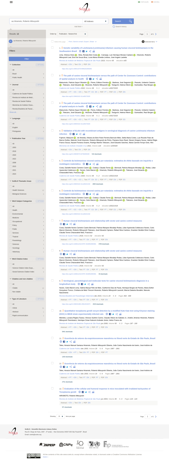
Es (75, 92)
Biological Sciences (19, 194)
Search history (121, 27)
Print (70, 41)
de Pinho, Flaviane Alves (114, 140)
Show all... (13, 112)
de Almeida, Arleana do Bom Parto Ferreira (93, 138)
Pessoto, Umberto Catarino (145, 82)
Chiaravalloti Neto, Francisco (70, 173)
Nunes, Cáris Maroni (88, 170)
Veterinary (16, 252)
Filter (27, 59)
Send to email (78, 41)
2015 (14, 166)
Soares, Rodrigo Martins (93, 143)
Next (156, 35)
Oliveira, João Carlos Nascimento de (120, 345)
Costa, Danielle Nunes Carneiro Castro (74, 168)
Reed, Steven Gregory (132, 140)
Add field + (78, 27)
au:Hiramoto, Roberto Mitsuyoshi (46, 21)
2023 (14, 174)
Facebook (83, 51)
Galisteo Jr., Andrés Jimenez (129, 318)
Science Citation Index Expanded (23, 268)
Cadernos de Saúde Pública (22, 94)
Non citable (16, 292)
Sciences (15, 244)
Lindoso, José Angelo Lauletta (115, 57)
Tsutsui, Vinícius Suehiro (88, 318)
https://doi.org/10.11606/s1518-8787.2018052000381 (79, 244)
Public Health (17, 77)
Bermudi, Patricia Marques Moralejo (128, 168)
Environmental (17, 214)
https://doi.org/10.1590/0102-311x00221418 (76, 184)
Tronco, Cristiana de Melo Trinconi (81, 290)
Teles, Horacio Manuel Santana (71, 345)
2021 (14, 170)
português (144, 2)
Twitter (86, 51)
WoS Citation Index (20, 259)
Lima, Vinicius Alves (66, 55)
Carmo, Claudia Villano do (108, 318)
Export (86, 41)
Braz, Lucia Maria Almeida (94, 57)
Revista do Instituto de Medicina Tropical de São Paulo (23, 97)
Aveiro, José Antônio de (143, 345)
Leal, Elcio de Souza (75, 57)
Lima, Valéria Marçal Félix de (86, 288)
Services (15, 233)
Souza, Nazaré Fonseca (74, 143)
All (13, 70)
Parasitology (16, 240)
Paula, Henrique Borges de (127, 288)
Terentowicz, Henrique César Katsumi (82, 320)
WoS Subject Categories (22, 201)
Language (16, 118)
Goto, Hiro (149, 143)
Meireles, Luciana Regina (69, 318)
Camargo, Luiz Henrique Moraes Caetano (117, 55)
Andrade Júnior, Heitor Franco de (109, 320)
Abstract (15, 312)
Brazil (14, 74)
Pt (70, 92)
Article (14, 308)
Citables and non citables (22, 279)
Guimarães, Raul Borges (143, 85)
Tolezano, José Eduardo (72, 85)
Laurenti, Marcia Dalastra (126, 290)
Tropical (15, 237)
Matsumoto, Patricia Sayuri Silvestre (73, 82)
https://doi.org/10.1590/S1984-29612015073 (76, 304)
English (15, 127)
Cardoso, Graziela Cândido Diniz (135, 230)
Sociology (15, 248)
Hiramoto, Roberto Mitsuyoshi (96, 85)
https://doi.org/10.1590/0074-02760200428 (75, 154)
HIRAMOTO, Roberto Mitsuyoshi (71, 396)
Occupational (17, 221)
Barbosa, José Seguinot (121, 82)
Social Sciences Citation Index (23, 272)
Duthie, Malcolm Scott (73, 140)
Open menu (12, 2)
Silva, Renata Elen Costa (87, 55)
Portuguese (16, 131)
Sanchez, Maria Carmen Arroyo (133, 143)
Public (14, 229)
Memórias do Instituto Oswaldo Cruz (23, 105)
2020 (14, 155)
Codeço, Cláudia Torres (101, 168)
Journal (15, 85)
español (157, 2)
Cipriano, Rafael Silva (115, 230)
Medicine (15, 218)
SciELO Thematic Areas (21, 181)
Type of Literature (19, 299)
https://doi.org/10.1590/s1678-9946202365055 (77, 69)
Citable (14, 288)
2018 (14, 151)
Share (92, 41)
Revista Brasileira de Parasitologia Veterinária (23, 109)
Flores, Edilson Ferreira (99, 82)
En (70, 64)
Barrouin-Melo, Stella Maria (120, 138)
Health (14, 210)
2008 (14, 163)
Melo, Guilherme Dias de (107, 288)
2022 (14, 159)
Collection (16, 65)
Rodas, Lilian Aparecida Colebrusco (130, 228)
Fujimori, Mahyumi (66, 138)
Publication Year (18, 138)
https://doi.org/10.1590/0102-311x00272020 (76, 96)
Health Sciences (18, 190)
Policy (14, 225)
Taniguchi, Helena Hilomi (121, 85)
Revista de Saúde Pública (21, 101)
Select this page (60, 42)
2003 (14, 147)
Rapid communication (20, 315)
